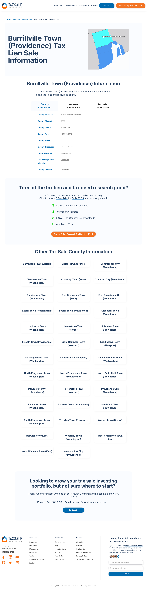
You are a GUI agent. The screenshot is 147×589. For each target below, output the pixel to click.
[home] (12, 5)
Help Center (59, 559)
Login (106, 5)
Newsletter (59, 556)
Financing (33, 545)
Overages (33, 552)
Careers (79, 545)
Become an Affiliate (83, 552)
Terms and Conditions (84, 559)
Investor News (60, 549)
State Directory (60, 542)
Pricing (94, 5)
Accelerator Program (37, 559)
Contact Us (80, 549)
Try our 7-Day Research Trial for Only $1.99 (73, 234)
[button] (59, 5)
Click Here (65, 160)
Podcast (58, 552)
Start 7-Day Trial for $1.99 (131, 5)
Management (34, 549)
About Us (79, 542)
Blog (56, 545)
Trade (31, 556)
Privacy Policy (81, 556)
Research (33, 542)
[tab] (44, 106)
